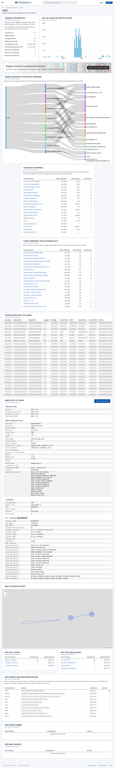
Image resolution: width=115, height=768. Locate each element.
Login (101, 3)
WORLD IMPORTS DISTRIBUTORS (96, 133)
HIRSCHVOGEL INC (29, 270)
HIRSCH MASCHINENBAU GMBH (33, 253)
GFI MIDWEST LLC (91, 139)
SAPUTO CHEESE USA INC (93, 153)
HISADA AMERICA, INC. (30, 298)
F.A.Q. (111, 765)
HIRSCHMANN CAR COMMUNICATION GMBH (36, 261)
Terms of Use (103, 765)
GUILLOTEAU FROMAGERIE (55, 98)
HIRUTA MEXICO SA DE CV (31, 287)
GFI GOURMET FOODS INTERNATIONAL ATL (99, 117)
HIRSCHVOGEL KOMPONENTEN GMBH (34, 272)
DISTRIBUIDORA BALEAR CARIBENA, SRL (98, 161)
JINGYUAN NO (27, 226)
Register (109, 2)
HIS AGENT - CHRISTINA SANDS (32, 295)
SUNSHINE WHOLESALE (93, 144)
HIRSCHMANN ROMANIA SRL (32, 264)
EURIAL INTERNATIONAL (54, 151)
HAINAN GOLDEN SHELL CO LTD (33, 204)
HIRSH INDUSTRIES (29, 278)
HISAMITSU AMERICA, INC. (31, 303)
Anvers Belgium (65, 665)
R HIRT (88, 156)
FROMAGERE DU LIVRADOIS (55, 137)
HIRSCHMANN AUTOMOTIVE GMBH (34, 258)
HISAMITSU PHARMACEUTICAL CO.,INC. (35, 306)
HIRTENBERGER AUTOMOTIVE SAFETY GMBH (36, 281)
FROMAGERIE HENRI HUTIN (55, 108)
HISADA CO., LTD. (28, 301)
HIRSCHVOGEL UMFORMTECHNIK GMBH (35, 275)
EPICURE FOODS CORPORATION (95, 147)
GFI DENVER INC (91, 124)
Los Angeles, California (11, 665)
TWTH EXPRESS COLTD (30, 215)
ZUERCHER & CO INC (92, 149)
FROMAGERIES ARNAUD (54, 128)
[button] (5, 591)
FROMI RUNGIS (27, 229)
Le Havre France (65, 660)
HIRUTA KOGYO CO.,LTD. (30, 284)
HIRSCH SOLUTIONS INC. (30, 255)
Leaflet (94, 647)
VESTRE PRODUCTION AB (30, 212)
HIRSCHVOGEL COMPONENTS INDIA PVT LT (36, 267)
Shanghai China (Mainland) (69, 668)
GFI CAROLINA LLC (91, 127)
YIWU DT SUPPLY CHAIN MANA (32, 210)
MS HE (25, 221)
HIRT (8, 118)
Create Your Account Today (98, 68)
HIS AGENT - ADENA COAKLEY (32, 292)
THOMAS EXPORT (52, 118)
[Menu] (2, 2)
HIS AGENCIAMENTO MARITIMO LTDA (34, 289)
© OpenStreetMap (101, 647)
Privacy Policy (92, 765)
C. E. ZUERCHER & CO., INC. (94, 92)
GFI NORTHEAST (91, 97)
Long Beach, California (11, 663)
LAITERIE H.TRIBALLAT (53, 145)
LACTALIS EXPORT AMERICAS (55, 88)
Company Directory (12, 8)
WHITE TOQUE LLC (91, 159)
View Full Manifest (102, 401)
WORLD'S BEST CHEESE (93, 87)
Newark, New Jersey (10, 660)
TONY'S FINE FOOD (92, 106)
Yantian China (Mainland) (68, 663)
